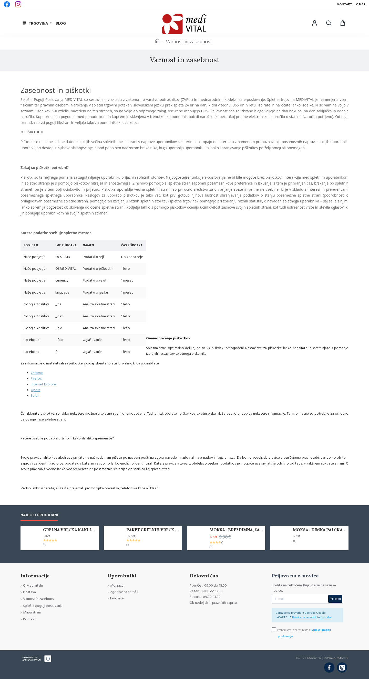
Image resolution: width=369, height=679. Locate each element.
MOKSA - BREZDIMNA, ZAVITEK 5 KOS (236, 530)
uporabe (326, 617)
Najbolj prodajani (39, 515)
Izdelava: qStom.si (336, 658)
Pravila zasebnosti (304, 617)
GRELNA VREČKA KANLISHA (70, 530)
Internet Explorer (44, 384)
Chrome (37, 372)
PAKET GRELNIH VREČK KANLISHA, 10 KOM (153, 530)
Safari (35, 395)
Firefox (36, 378)
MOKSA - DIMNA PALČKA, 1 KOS (320, 530)
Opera (35, 390)
